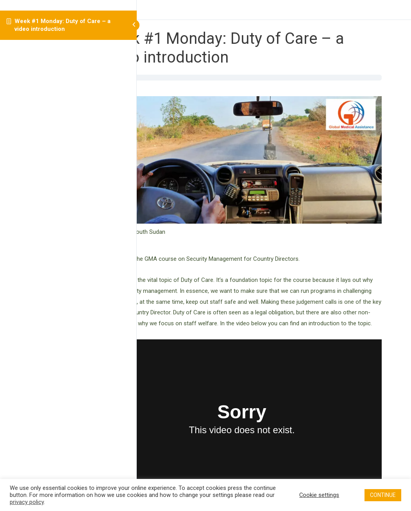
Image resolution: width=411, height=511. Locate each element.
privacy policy (27, 502)
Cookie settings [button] (319, 494)
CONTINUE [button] (383, 495)
